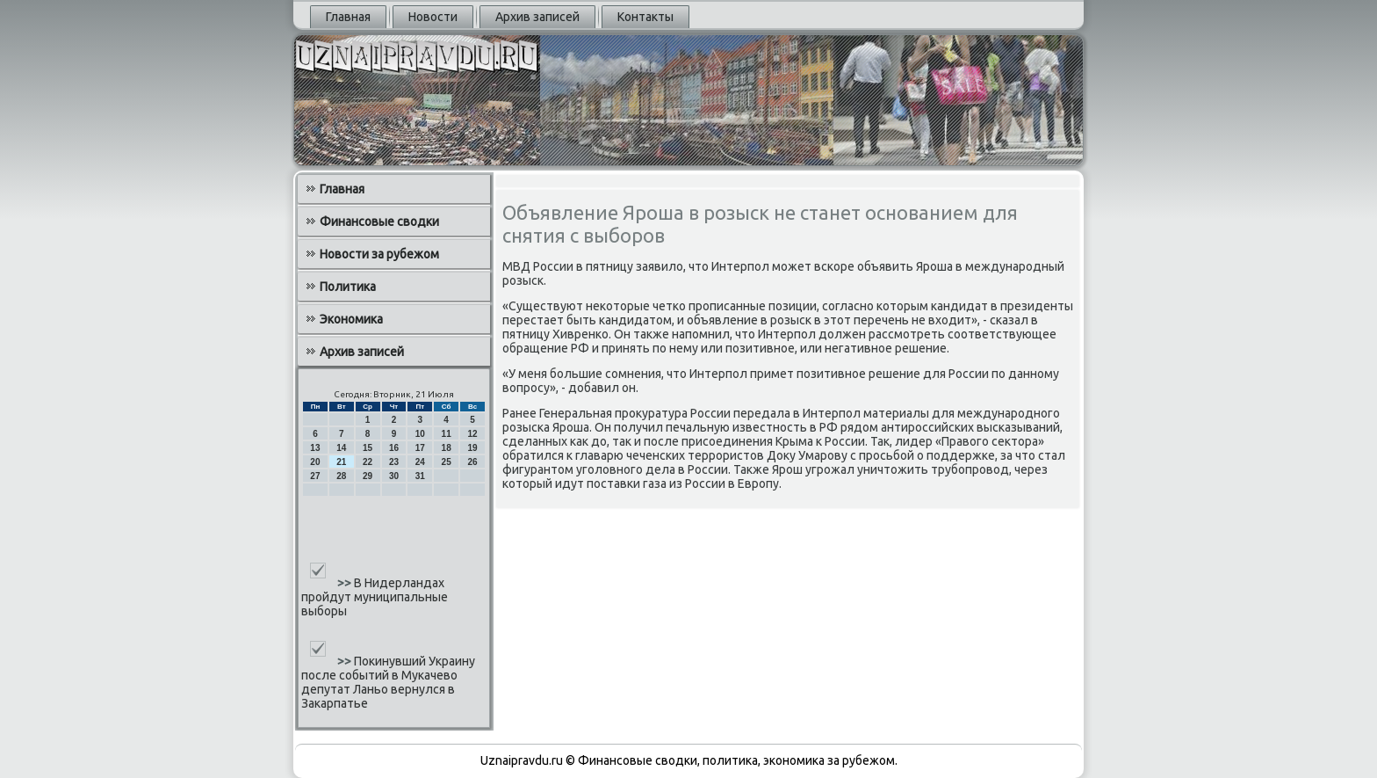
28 (341, 476)
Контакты (645, 17)
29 (367, 476)
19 (472, 448)
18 (446, 448)
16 (394, 448)
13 (315, 448)
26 (472, 462)
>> (345, 583)
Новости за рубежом (379, 254)
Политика (348, 287)
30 (394, 476)
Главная (348, 17)
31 (420, 476)
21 (341, 462)
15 (367, 448)
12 (472, 434)
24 (420, 462)
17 (420, 448)
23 (394, 462)
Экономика (351, 319)
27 (315, 476)
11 (446, 434)
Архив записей (537, 17)
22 (367, 462)
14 (341, 448)
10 (420, 434)
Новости (433, 17)
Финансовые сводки (379, 221)
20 (315, 462)
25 (446, 462)
